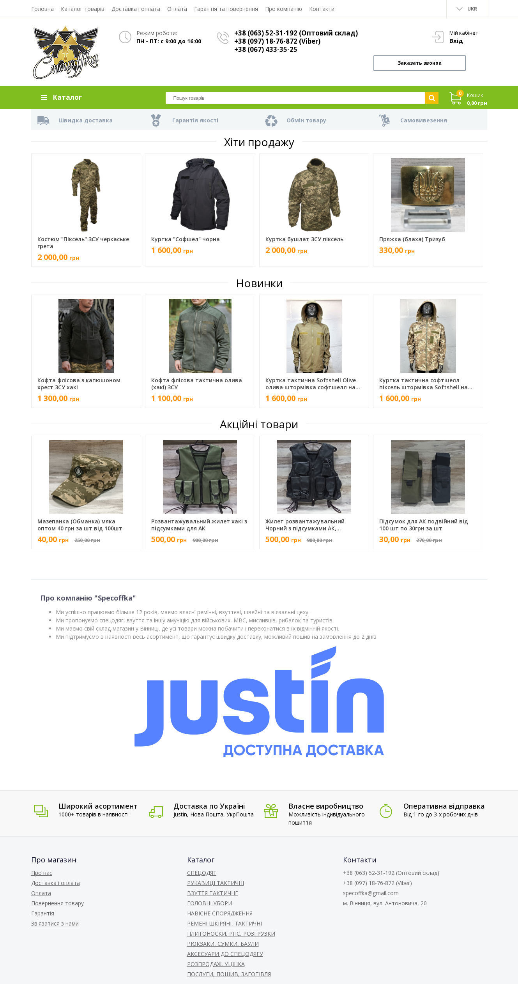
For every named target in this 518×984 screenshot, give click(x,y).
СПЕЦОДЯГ (201, 872)
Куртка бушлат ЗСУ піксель (304, 239)
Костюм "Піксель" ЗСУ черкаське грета (83, 243)
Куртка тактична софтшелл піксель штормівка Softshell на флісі (423, 384)
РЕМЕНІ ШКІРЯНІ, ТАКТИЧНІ (224, 923)
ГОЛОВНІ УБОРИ (209, 903)
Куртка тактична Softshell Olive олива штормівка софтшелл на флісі (310, 384)
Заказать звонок (420, 63)
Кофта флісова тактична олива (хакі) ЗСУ (196, 384)
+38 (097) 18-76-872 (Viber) (277, 41)
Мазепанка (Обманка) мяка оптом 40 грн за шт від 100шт (79, 525)
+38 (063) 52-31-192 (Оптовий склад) (296, 32)
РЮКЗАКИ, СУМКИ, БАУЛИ (223, 943)
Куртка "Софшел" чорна (185, 239)
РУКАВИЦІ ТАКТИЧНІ (215, 883)
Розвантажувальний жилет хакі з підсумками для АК (199, 525)
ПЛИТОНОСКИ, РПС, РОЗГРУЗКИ (231, 933)
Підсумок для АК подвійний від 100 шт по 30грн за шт (423, 525)
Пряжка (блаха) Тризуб (412, 239)
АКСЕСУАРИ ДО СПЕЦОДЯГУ (225, 954)
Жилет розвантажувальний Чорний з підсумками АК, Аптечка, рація (305, 525)
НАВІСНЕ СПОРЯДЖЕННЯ (220, 913)
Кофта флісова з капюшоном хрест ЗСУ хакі (78, 384)
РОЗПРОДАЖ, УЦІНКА (216, 964)
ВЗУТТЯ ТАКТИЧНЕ (212, 893)
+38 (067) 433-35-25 (265, 49)
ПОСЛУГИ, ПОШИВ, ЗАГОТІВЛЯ (229, 974)
